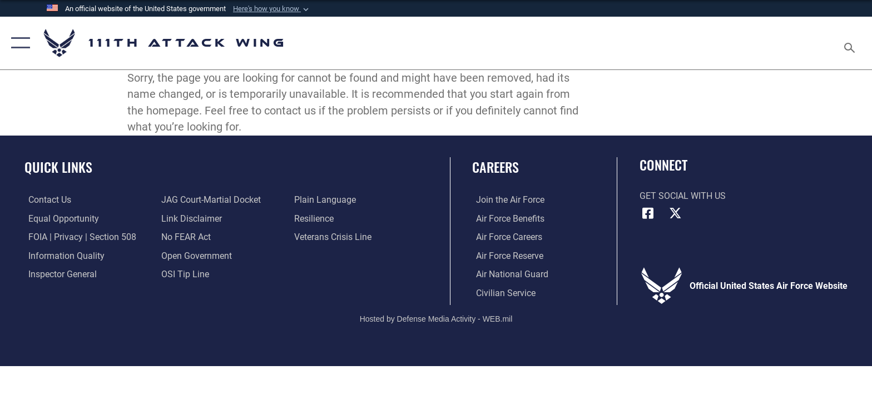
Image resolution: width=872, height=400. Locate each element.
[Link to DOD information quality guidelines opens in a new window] (62, 255)
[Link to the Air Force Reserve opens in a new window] (505, 255)
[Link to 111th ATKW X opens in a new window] (675, 213)
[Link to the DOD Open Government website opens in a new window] (195, 255)
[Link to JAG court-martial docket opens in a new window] (210, 199)
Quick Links (58, 167)
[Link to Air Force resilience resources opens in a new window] (315, 218)
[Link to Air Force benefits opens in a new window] (506, 218)
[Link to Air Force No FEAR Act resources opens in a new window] (185, 237)
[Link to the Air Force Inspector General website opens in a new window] (58, 273)
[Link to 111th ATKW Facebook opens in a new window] (648, 213)
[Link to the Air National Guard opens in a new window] (508, 273)
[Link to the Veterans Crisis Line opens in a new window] (334, 237)
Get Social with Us (683, 196)
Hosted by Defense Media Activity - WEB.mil (436, 318)
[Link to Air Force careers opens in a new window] (505, 237)
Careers (495, 167)
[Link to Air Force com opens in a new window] (506, 199)
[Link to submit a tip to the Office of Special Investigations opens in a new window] (184, 273)
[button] (272, 8)
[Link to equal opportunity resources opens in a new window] (59, 218)
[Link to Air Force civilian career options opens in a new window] (502, 292)
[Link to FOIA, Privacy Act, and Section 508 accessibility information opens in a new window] (78, 237)
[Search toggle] (851, 43)
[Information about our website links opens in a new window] (190, 218)
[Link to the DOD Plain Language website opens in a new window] (326, 199)
